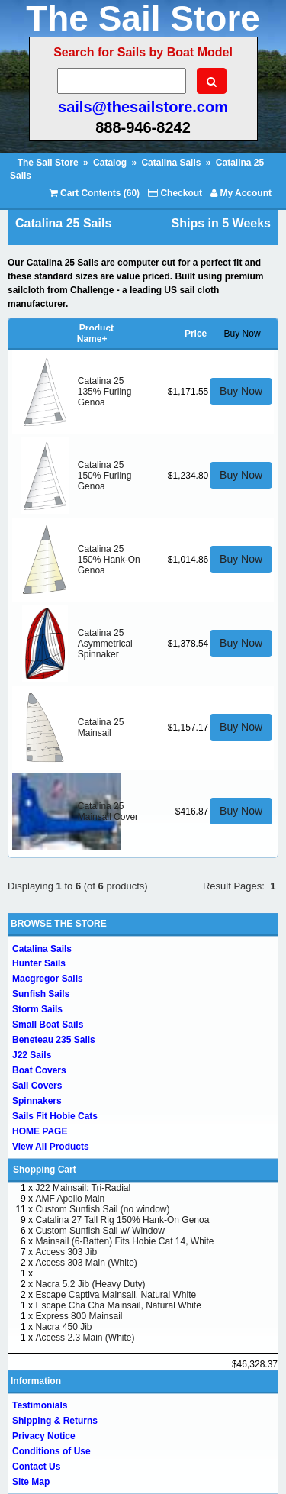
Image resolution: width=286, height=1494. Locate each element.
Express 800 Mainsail (78, 1316)
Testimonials (39, 1405)
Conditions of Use (51, 1451)
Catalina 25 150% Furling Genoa (105, 476)
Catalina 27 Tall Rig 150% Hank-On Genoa (122, 1220)
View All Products (50, 1146)
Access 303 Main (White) (86, 1262)
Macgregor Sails (47, 978)
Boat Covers (39, 1070)
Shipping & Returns (55, 1420)
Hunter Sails (39, 963)
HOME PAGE (39, 1131)
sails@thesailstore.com (143, 106)
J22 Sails (31, 1055)
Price (196, 333)
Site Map (31, 1481)
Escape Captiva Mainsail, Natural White (115, 1294)
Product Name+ (95, 333)
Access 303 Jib (66, 1252)
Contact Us (36, 1466)
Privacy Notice (44, 1436)
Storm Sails (37, 1009)
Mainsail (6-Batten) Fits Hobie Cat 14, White (124, 1241)
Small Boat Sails (47, 1024)
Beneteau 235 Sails (53, 1039)
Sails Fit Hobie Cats (55, 1116)
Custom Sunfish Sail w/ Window (99, 1230)
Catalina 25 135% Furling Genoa (105, 392)
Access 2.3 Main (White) (84, 1337)
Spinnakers (37, 1100)
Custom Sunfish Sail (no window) (102, 1209)
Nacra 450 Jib (63, 1326)
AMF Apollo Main (69, 1198)
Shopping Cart (44, 1169)
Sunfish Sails (40, 994)
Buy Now (241, 391)
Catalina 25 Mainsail (101, 727)
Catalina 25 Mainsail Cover (108, 811)
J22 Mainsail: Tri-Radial (82, 1188)
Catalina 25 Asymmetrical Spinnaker (105, 644)
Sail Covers (37, 1085)
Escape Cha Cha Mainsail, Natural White (118, 1305)
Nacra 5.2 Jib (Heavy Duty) (90, 1284)
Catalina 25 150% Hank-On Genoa (109, 560)
